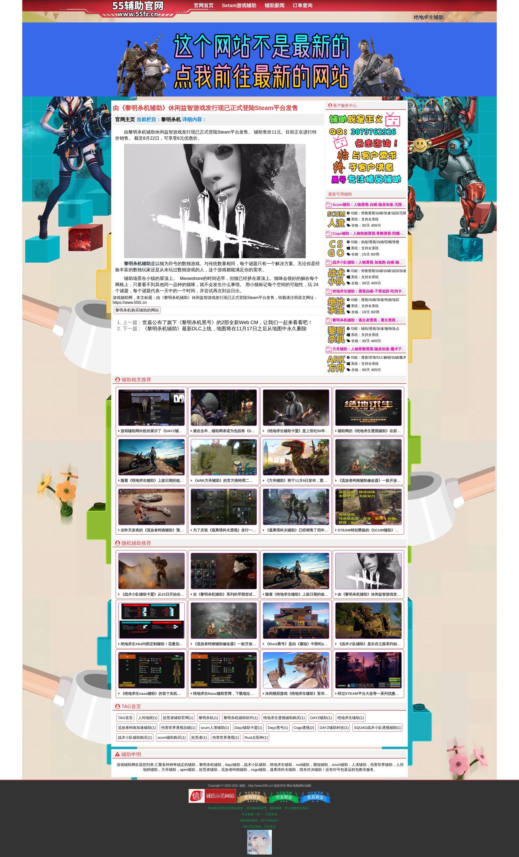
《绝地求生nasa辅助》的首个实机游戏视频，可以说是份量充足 (171, 674)
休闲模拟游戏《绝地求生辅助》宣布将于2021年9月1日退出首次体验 (320, 674)
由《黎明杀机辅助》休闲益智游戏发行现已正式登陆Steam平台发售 (392, 574)
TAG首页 (125, 718)
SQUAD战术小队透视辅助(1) (377, 727)
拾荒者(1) (199, 737)
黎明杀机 (171, 119)
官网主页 (125, 119)
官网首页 (204, 5)
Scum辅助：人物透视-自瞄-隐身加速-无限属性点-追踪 (377, 204)
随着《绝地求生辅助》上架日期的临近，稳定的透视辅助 (165, 461)
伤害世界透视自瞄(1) (178, 727)
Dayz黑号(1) (278, 727)
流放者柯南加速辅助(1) (137, 727)
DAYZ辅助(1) (321, 718)
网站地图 (293, 785)
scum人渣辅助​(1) (215, 727)
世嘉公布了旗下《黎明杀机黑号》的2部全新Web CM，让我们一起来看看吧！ (227, 322)
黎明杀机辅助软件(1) (241, 718)
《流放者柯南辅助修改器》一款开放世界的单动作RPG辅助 (385, 461)
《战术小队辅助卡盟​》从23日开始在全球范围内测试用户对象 (169, 574)
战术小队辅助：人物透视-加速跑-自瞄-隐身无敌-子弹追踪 (379, 262)
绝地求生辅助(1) (350, 718)
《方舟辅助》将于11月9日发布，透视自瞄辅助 (302, 461)
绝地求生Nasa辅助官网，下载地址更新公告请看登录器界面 (241, 674)
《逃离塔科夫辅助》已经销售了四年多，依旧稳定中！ (308, 510)
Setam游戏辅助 (239, 5)
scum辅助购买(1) (171, 737)
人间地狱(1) (147, 718)
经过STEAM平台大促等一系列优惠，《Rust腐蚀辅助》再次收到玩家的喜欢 (399, 674)
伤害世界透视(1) (225, 737)
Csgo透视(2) (304, 727)
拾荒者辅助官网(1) (178, 718)
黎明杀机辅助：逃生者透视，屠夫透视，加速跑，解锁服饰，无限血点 (389, 320)
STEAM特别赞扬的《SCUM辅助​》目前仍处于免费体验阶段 (385, 510)
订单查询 (302, 5)
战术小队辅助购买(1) (135, 737)
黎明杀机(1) (208, 718)
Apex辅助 (425, 106)
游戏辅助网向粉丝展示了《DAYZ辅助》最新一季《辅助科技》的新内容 (178, 411)
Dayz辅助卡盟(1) (248, 727)
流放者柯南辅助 (431, 126)
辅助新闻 (274, 5)
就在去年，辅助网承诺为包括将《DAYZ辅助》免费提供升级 (241, 411)
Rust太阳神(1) (256, 737)
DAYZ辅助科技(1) (334, 727)
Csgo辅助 (425, 135)
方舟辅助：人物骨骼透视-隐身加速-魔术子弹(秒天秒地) (377, 349)
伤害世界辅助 (428, 116)
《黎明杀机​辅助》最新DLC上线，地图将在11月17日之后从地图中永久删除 (224, 328)
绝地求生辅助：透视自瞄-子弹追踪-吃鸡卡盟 (368, 291)
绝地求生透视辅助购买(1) (284, 718)
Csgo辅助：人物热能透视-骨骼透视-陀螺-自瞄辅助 (374, 233)
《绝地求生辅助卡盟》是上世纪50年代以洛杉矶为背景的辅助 (314, 411)
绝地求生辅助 (428, 17)
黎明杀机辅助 (137, 263)
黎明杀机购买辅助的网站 (137, 310)
